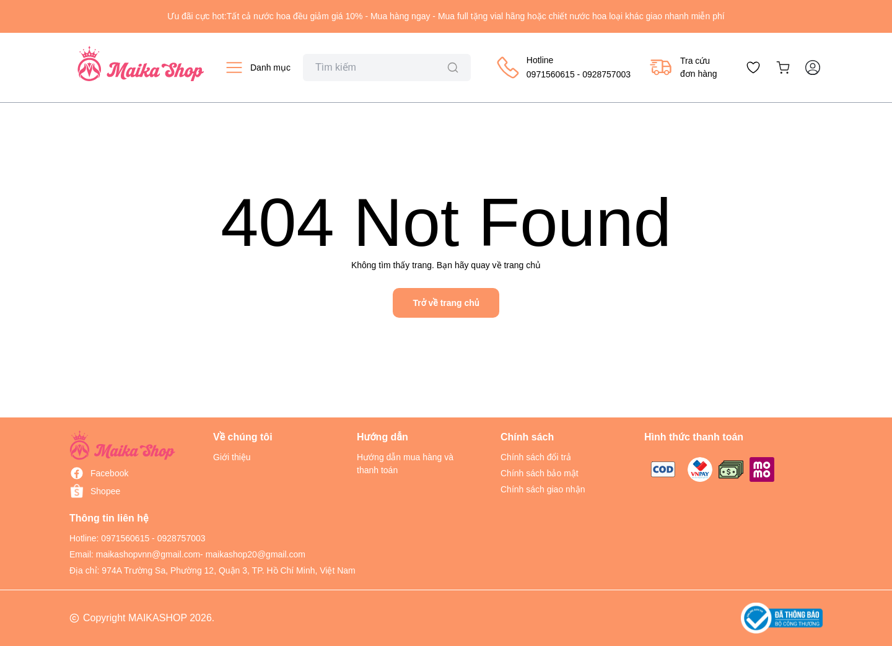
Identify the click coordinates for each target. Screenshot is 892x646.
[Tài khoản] (813, 67)
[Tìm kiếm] (452, 67)
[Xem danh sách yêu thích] (753, 67)
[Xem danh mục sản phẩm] (257, 67)
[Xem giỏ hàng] (783, 67)
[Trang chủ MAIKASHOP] (122, 445)
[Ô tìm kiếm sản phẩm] (387, 67)
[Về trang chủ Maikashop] (140, 67)
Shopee (105, 491)
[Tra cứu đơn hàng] (684, 68)
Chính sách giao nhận (543, 489)
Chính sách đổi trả (536, 457)
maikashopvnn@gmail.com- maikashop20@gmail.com (200, 554)
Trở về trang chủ (446, 303)
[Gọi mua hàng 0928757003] (563, 67)
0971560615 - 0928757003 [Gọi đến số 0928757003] (153, 538)
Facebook (109, 473)
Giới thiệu (232, 457)
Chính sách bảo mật (540, 473)
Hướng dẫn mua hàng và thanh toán (405, 463)
